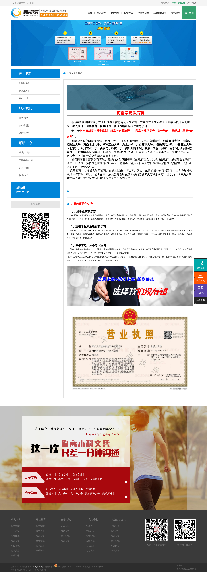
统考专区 (40, 541)
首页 (90, 13)
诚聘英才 (24, 133)
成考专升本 (76, 489)
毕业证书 (15, 555)
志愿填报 (90, 541)
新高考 (89, 526)
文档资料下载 (26, 160)
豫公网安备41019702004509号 (69, 567)
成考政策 (15, 536)
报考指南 (40, 531)
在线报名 (191, 3)
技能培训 (115, 531)
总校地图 (24, 167)
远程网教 (90, 489)
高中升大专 (64, 479)
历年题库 (40, 546)
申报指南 (115, 526)
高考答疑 (90, 550)
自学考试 (128, 13)
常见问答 (115, 546)
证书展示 (115, 550)
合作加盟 (24, 125)
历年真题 (15, 550)
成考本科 (63, 489)
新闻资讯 (65, 536)
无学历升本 (96, 479)
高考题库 (90, 546)
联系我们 (24, 90)
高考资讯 (90, 536)
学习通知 (15, 531)
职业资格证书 (159, 13)
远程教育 (115, 13)
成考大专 (51, 489)
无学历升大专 (80, 479)
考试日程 (65, 531)
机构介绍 (24, 83)
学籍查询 (175, 13)
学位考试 (15, 546)
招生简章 (15, 526)
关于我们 (189, 13)
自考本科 (51, 474)
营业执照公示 (38, 567)
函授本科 (51, 493)
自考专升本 (78, 474)
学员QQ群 (24, 152)
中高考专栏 (143, 13)
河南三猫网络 (97, 567)
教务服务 (24, 118)
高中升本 (51, 479)
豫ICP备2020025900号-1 (186, 569)
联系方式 (24, 175)
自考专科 (64, 474)
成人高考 (101, 13)
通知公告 (15, 541)
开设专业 (65, 526)
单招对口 (90, 531)
